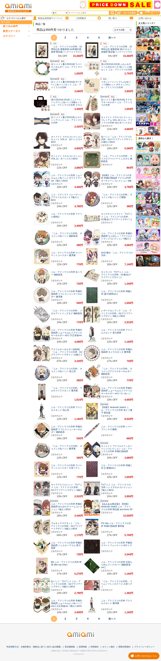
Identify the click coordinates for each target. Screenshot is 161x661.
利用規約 (95, 647)
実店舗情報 (70, 647)
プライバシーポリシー (144, 647)
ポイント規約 (108, 647)
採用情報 (83, 647)
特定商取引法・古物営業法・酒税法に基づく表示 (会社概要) (34, 647)
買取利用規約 (124, 647)
